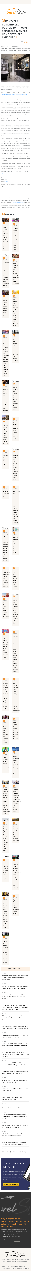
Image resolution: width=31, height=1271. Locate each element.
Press (4, 1268)
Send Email (6, 181)
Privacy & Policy (26, 1268)
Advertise (8, 1268)
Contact (12, 1268)
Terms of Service (18, 1268)
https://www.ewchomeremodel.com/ (12, 188)
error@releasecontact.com (18, 202)
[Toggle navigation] (3, 2)
